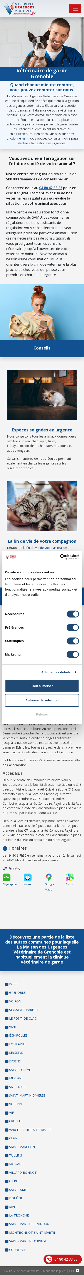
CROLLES (15, 1121)
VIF (11, 1112)
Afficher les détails (56, 672)
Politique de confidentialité (21, 1271)
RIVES (13, 1207)
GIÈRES (14, 1181)
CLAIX (13, 1138)
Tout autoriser (42, 686)
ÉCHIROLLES (18, 1035)
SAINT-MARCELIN (22, 1147)
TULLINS (15, 1155)
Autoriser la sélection (42, 700)
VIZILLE (14, 1027)
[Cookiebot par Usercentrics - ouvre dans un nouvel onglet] (60, 557)
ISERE (13, 984)
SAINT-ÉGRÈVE (20, 1070)
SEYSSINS (16, 1052)
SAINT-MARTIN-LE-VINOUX (29, 1224)
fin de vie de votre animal (44, 548)
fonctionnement (17, 138)
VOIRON (15, 1001)
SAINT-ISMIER (19, 1190)
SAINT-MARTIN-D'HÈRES (27, 1095)
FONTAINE (17, 1044)
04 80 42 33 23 (65, 1259)
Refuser (42, 714)
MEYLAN (15, 1078)
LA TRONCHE (19, 1215)
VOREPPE (16, 1104)
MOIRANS (16, 1164)
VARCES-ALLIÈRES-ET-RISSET (30, 1130)
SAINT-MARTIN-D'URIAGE (28, 1241)
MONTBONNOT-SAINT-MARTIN (32, 1232)
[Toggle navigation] (75, 8)
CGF (71, 1271)
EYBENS (15, 1061)
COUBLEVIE (17, 1250)
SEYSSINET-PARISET (24, 1010)
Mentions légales (54, 1271)
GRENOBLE (17, 992)
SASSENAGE (17, 1087)
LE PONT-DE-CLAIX (23, 1018)
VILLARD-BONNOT (23, 1172)
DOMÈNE (16, 1198)
